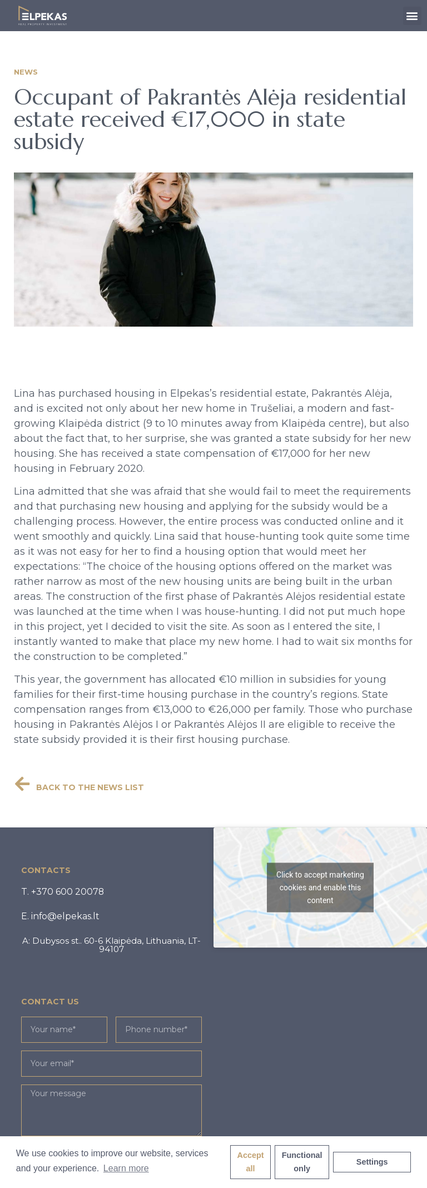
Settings (372, 1161)
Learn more (126, 1168)
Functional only (302, 1162)
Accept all (250, 1162)
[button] (412, 16)
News (26, 71)
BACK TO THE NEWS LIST (90, 787)
